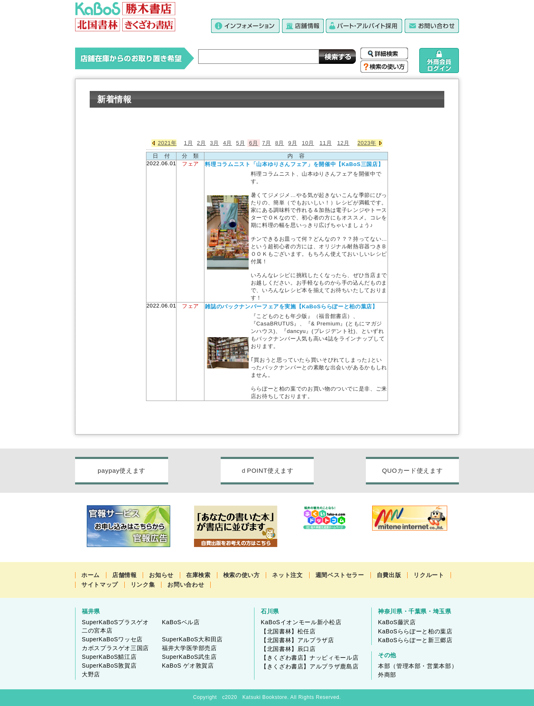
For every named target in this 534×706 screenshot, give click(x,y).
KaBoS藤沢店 (397, 622)
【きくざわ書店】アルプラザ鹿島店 (309, 666)
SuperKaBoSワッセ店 (112, 639)
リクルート (428, 575)
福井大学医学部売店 (189, 648)
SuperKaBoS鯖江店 (109, 656)
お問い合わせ (185, 584)
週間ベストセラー (339, 575)
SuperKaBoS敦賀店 (109, 665)
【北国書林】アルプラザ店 (297, 640)
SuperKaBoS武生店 (189, 656)
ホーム (90, 575)
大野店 (91, 674)
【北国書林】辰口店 (288, 648)
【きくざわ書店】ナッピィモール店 (309, 657)
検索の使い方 (241, 575)
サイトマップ (99, 584)
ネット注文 (287, 575)
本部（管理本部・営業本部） (417, 666)
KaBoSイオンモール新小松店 (301, 622)
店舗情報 (124, 575)
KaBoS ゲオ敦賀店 (188, 665)
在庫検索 (198, 575)
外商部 (387, 674)
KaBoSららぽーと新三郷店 (415, 640)
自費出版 (389, 575)
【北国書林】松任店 (288, 631)
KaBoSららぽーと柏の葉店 (415, 631)
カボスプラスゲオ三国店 (115, 648)
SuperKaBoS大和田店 (192, 639)
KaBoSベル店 (181, 622)
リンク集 (143, 584)
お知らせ (161, 575)
